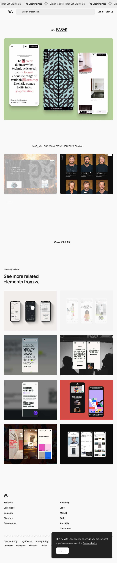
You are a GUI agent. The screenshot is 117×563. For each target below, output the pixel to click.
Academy (64, 502)
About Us (64, 523)
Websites (8, 502)
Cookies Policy (10, 541)
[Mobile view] (30, 444)
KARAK (61, 29)
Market (63, 513)
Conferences (10, 523)
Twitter (44, 545)
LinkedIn (33, 545)
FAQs (62, 518)
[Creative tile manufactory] (30, 216)
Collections (9, 507)
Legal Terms (26, 541)
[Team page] (86, 174)
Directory (8, 518)
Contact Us (65, 528)
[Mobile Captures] (86, 400)
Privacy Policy (42, 541)
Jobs (62, 507)
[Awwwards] (10, 11)
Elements (8, 513)
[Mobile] (30, 311)
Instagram (21, 545)
